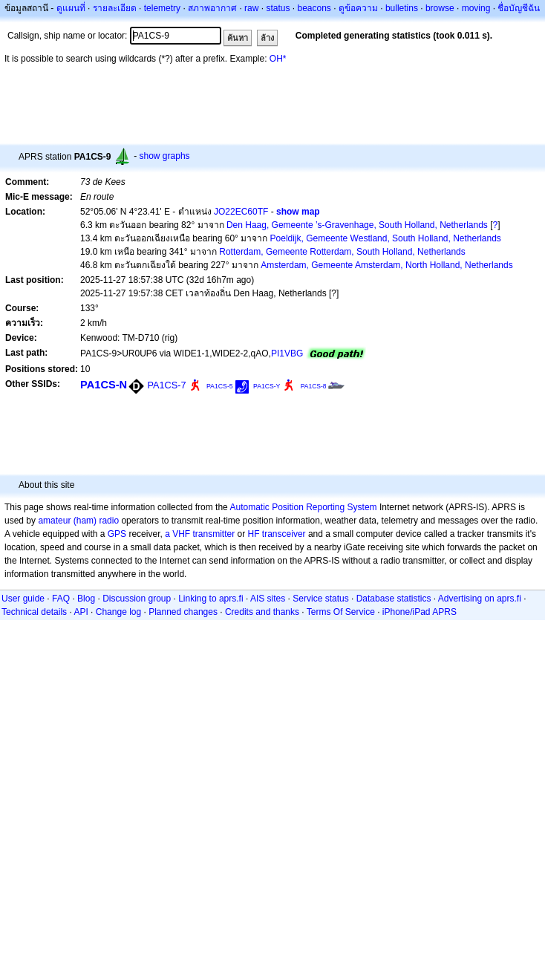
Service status (320, 598)
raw (251, 8)
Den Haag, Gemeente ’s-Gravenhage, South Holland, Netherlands (357, 225)
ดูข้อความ (358, 8)
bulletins (401, 8)
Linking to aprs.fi (210, 598)
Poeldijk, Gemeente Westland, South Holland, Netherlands (385, 238)
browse (439, 8)
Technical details (34, 612)
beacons (313, 8)
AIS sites (267, 598)
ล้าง (267, 37)
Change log (118, 612)
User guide (23, 598)
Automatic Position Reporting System (302, 507)
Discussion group (136, 598)
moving (476, 8)
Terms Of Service (341, 612)
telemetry (162, 8)
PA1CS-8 (314, 386)
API (81, 612)
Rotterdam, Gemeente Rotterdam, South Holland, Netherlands (342, 252)
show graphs (165, 156)
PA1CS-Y (266, 386)
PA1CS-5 (219, 386)
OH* (278, 58)
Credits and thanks (262, 612)
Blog (86, 598)
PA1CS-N (103, 385)
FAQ (61, 598)
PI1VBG (287, 353)
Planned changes (183, 612)
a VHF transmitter (200, 534)
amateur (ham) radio (78, 520)
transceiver (284, 534)
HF (254, 534)
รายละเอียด (115, 8)
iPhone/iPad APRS (419, 612)
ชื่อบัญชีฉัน (518, 8)
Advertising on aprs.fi (479, 598)
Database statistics (393, 598)
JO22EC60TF (241, 211)
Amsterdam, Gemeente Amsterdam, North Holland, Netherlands (386, 265)
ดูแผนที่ (70, 8)
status (278, 8)
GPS (117, 534)
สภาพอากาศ (212, 8)
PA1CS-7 (166, 385)
